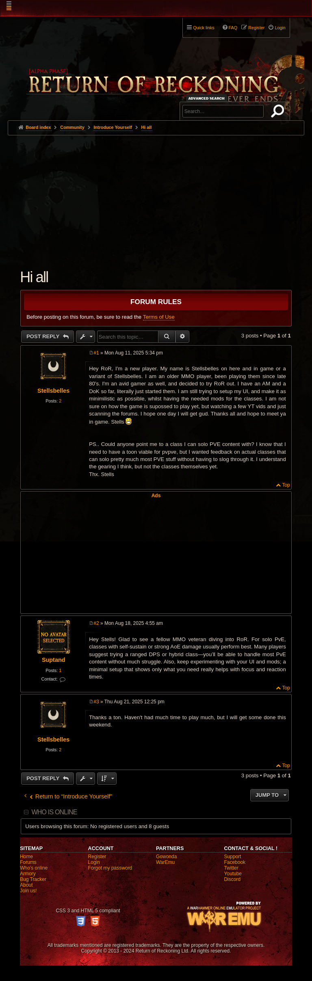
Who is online (54, 812)
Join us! (28, 891)
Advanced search (208, 98)
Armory (28, 874)
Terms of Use (159, 317)
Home (26, 856)
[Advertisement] (156, 196)
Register (97, 856)
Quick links (203, 27)
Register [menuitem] (256, 27)
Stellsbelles (53, 390)
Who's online (34, 868)
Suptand (53, 660)
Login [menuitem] (280, 27)
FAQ (233, 27)
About (26, 885)
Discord (232, 879)
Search (279, 112)
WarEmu (165, 862)
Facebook (234, 862)
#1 (96, 353)
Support (232, 856)
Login (94, 862)
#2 (96, 623)
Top (286, 485)
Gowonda (166, 856)
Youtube (233, 874)
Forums (28, 862)
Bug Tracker (33, 879)
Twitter (231, 868)
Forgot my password (110, 868)
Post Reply (43, 336)
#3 (96, 702)
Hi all (146, 127)
